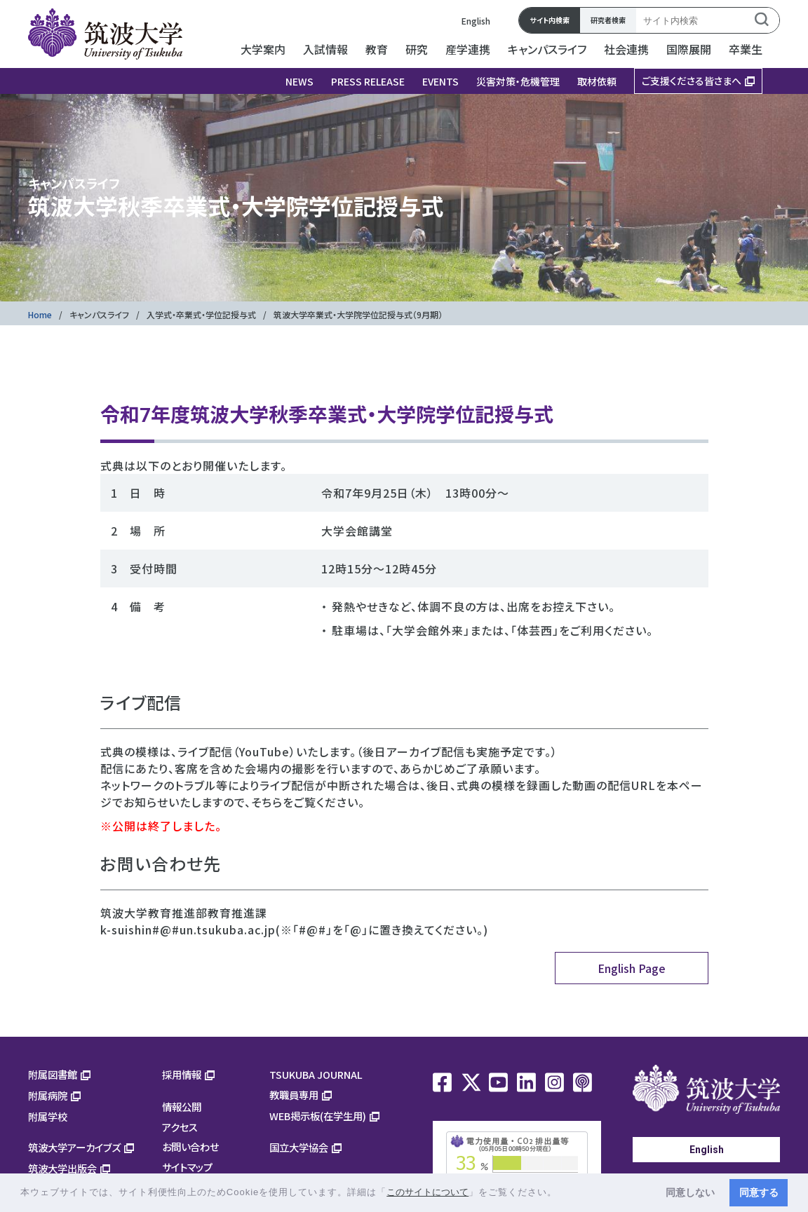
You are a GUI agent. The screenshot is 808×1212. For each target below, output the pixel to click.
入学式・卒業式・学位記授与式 (201, 314)
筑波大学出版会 (62, 1168)
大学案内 (263, 49)
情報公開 (181, 1106)
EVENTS (440, 81)
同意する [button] (759, 1192)
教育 (376, 49)
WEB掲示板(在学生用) (317, 1115)
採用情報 (181, 1074)
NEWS (299, 81)
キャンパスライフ (547, 49)
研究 (416, 49)
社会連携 (626, 49)
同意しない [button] (690, 1192)
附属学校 (47, 1116)
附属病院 (47, 1095)
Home (40, 314)
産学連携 (467, 49)
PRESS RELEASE (368, 81)
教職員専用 (293, 1094)
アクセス (180, 1126)
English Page (632, 968)
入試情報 (325, 49)
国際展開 (688, 49)
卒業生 (745, 49)
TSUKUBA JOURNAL (316, 1074)
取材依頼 (597, 81)
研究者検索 (608, 20)
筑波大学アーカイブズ (74, 1147)
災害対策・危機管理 (518, 81)
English (476, 21)
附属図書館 (52, 1074)
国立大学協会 (298, 1147)
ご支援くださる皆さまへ (691, 81)
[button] (562, 1193)
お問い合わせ (190, 1146)
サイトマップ (187, 1166)
